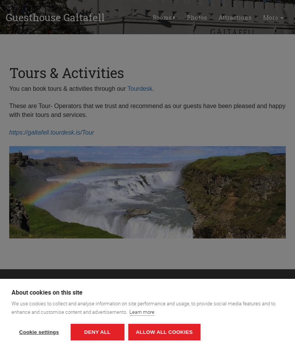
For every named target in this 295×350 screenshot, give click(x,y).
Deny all (97, 332)
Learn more (141, 311)
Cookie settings (39, 332)
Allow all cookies (164, 332)
